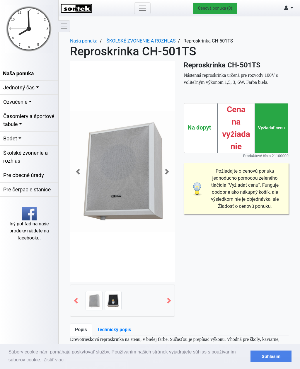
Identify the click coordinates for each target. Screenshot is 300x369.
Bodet (10, 138)
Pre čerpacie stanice (27, 189)
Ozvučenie (15, 102)
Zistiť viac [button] (54, 359)
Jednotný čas (19, 87)
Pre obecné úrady (23, 175)
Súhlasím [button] (271, 356)
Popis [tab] (81, 329)
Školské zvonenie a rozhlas (25, 157)
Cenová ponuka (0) (215, 8)
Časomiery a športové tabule (28, 120)
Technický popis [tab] (114, 329)
